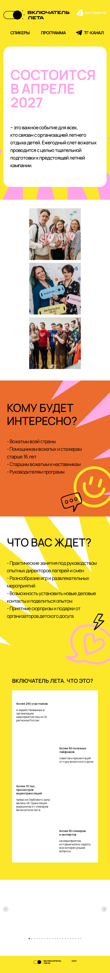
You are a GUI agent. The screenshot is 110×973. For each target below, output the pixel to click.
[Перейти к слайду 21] (80, 938)
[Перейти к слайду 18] (73, 938)
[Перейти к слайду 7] (44, 938)
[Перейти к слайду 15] (65, 938)
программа (53, 33)
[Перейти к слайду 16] (67, 938)
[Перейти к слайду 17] (70, 938)
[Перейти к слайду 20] (78, 938)
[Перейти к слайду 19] (75, 938)
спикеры (20, 33)
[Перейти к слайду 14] (62, 938)
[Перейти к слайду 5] (39, 938)
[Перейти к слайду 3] (34, 938)
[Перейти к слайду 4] (37, 938)
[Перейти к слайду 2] (31, 938)
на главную (95, 12)
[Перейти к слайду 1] (29, 938)
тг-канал (94, 33)
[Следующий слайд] (104, 909)
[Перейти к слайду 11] (55, 938)
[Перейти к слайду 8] (47, 938)
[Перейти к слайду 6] (42, 938)
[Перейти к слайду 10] (52, 938)
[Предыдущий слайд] (6, 909)
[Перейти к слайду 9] (49, 938)
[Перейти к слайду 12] (57, 938)
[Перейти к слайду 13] (60, 938)
